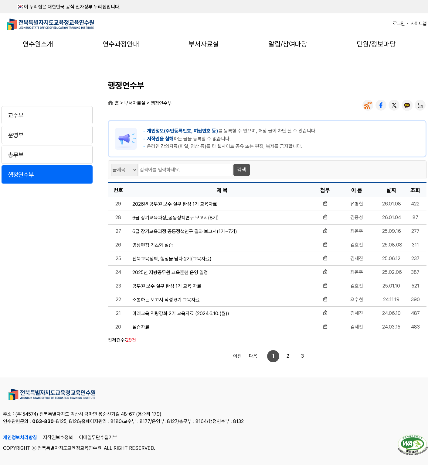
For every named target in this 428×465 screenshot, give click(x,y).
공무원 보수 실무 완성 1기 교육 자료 (166, 286)
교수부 (15, 115)
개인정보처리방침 (20, 437)
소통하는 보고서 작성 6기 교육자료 (166, 300)
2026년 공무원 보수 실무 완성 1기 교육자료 (174, 204)
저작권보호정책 (58, 437)
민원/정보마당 (376, 44)
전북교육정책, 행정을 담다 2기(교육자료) (172, 259)
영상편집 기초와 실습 (152, 245)
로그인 (399, 23)
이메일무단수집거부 (98, 437)
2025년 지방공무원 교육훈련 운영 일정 (170, 272)
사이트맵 (418, 23)
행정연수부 (21, 174)
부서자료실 (204, 44)
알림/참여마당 (287, 44)
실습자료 (140, 327)
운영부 (15, 135)
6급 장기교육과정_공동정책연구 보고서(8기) (175, 217)
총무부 (15, 155)
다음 (297, 356)
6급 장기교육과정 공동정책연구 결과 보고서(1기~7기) (184, 231)
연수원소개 (38, 44)
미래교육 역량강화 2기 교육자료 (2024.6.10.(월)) (180, 313)
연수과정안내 (121, 44)
